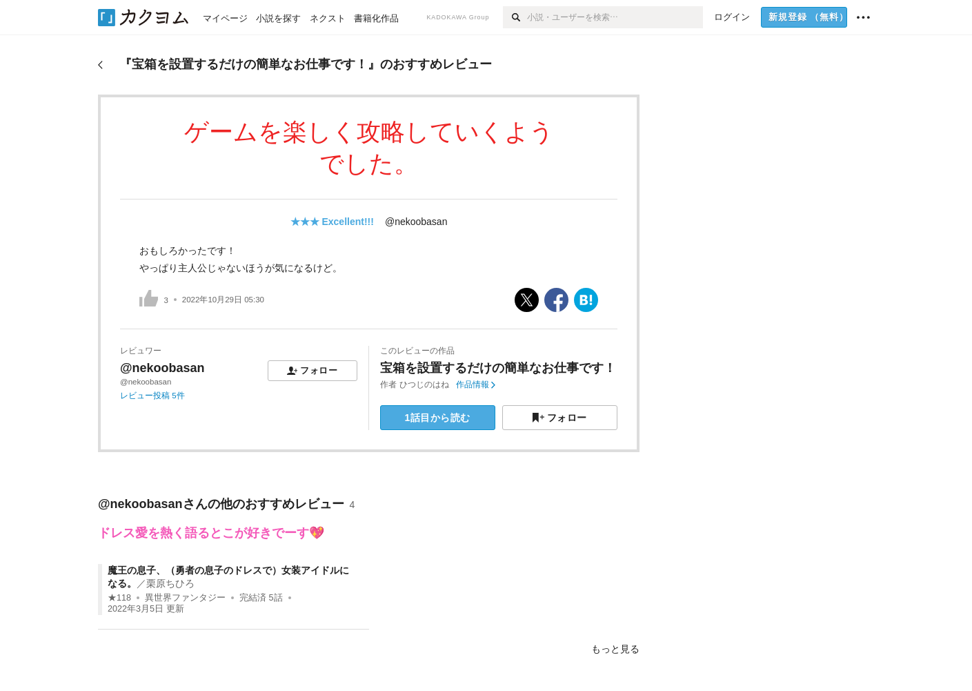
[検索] (515, 17)
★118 (119, 598)
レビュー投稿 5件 (152, 395)
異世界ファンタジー (185, 598)
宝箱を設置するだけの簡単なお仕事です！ (498, 368)
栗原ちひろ (170, 583)
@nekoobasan (416, 221)
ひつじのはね (424, 384)
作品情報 (475, 384)
